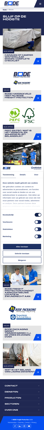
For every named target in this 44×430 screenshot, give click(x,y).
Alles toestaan (22, 247)
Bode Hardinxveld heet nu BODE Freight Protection (19, 96)
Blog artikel (8, 51)
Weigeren (22, 260)
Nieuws (6, 90)
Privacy (34, 422)
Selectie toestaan (22, 253)
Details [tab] (23, 175)
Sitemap (21, 422)
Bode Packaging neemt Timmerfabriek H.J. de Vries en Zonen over (18, 333)
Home (5, 9)
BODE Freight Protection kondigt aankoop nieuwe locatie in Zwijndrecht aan (19, 292)
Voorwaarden (12, 422)
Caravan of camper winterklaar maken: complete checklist (19, 58)
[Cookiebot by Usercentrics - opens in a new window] (31, 168)
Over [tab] (36, 175)
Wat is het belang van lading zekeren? (20, 371)
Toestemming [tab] (8, 175)
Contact (27, 422)
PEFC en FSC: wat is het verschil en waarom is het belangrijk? (18, 133)
